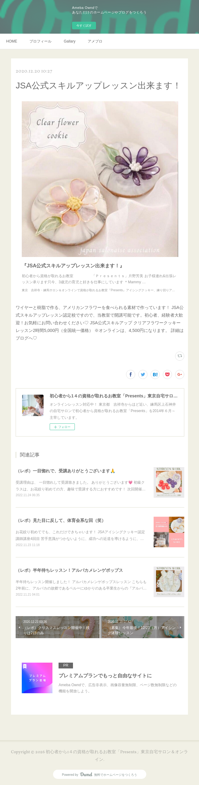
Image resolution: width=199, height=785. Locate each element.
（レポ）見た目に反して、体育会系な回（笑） (61, 520)
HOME (11, 41)
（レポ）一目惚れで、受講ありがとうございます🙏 (65, 470)
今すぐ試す (84, 25)
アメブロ (95, 41)
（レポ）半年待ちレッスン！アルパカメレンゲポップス (69, 570)
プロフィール (40, 41)
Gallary (69, 41)
